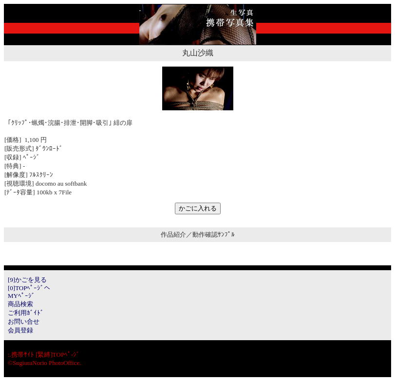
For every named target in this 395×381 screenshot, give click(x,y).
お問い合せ (23, 321)
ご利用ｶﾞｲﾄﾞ (26, 312)
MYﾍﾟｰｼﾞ (21, 295)
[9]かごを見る (27, 279)
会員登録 (20, 330)
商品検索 (20, 304)
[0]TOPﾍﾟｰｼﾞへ (29, 288)
